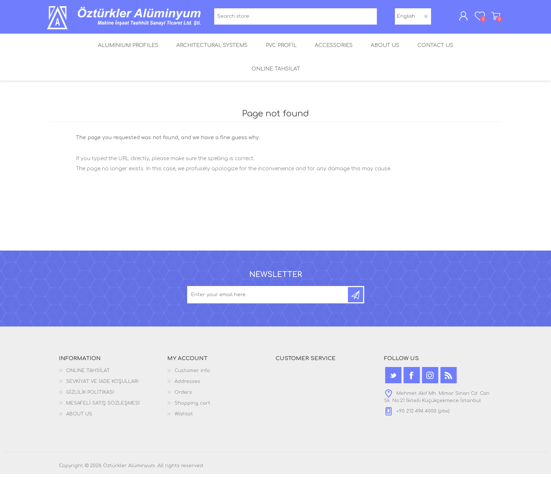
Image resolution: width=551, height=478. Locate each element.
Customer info (192, 374)
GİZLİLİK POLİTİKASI (90, 396)
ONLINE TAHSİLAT (88, 374)
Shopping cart (493, 18)
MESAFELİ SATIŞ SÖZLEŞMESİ (103, 407)
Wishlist (184, 418)
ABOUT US (79, 418)
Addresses (187, 385)
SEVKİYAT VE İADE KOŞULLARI (102, 385)
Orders (183, 396)
